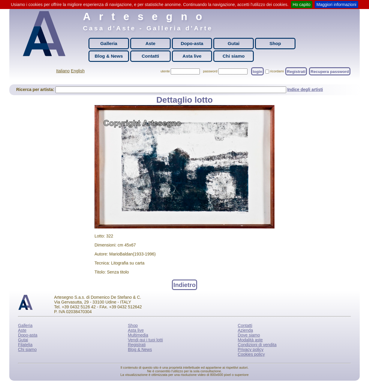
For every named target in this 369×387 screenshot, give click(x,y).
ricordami (277, 71)
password (210, 71)
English (78, 70)
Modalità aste (250, 339)
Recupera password (329, 71)
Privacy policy (251, 349)
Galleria (108, 43)
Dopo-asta (192, 43)
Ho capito (301, 4)
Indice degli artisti (305, 89)
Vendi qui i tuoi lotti (145, 339)
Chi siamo (234, 56)
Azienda (245, 330)
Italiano (63, 70)
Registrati (296, 71)
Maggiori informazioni (336, 4)
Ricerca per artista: (36, 89)
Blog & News (109, 56)
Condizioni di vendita (257, 344)
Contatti (150, 56)
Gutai (233, 43)
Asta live (191, 56)
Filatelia (25, 344)
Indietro (184, 284)
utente (165, 71)
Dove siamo (249, 335)
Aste (150, 43)
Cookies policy (251, 354)
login (257, 71)
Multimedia (138, 335)
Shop (275, 43)
